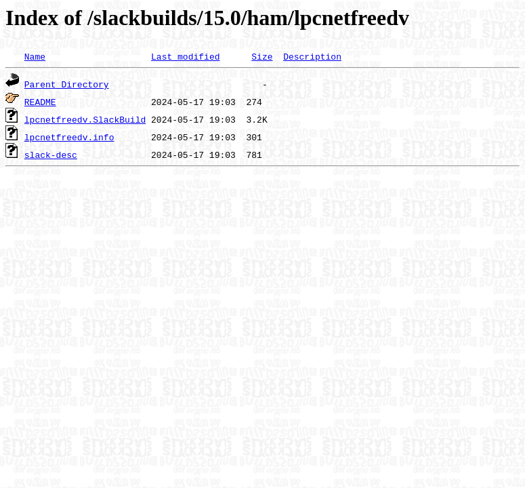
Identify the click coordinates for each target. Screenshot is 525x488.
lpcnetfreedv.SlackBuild (85, 119)
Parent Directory (66, 84)
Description (312, 56)
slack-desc (50, 154)
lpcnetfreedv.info (69, 137)
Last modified (185, 56)
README (40, 102)
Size (261, 56)
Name (34, 56)
